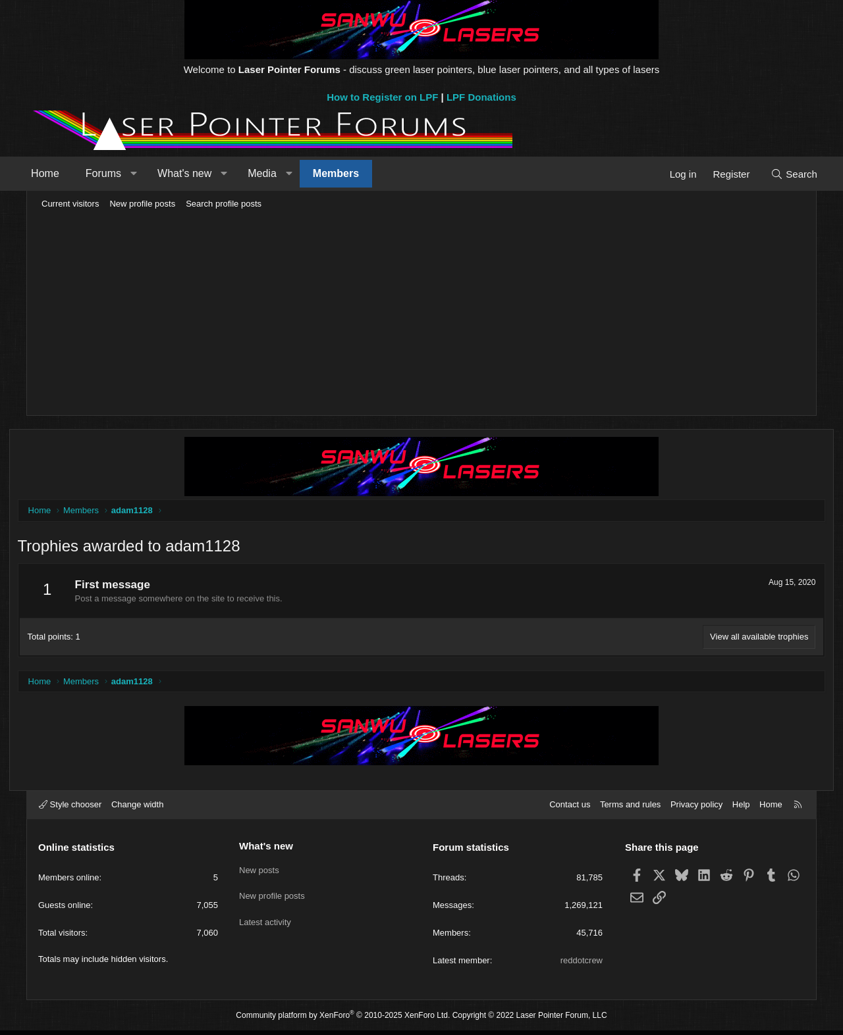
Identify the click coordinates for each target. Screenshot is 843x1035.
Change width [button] (137, 809)
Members (351, 173)
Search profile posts (223, 204)
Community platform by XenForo (343, 1019)
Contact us (569, 809)
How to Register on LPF (382, 97)
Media (277, 173)
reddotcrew (581, 965)
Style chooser (70, 809)
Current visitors (70, 204)
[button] (148, 174)
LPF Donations (481, 97)
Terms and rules (630, 809)
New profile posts (142, 204)
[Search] (779, 174)
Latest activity (265, 920)
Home (60, 173)
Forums (118, 173)
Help (741, 809)
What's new (200, 173)
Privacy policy (696, 809)
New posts (259, 872)
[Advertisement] (421, 313)
